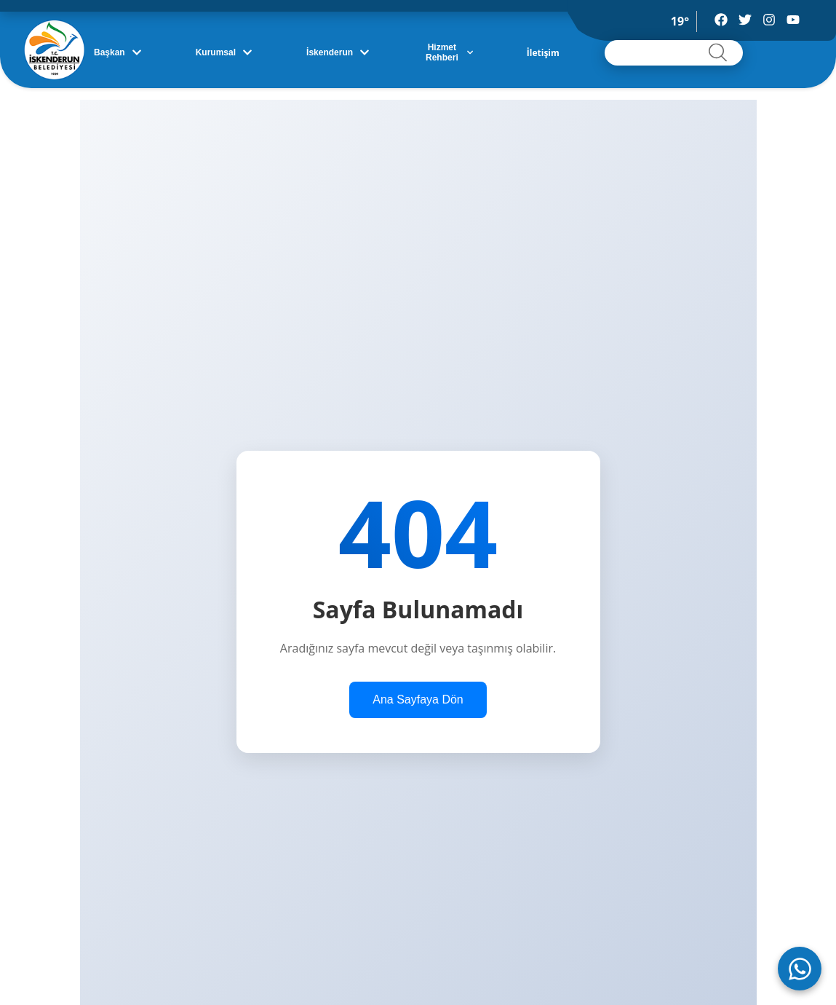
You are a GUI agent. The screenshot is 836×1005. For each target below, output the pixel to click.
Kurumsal (224, 52)
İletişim (543, 53)
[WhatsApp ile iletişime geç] (799, 968)
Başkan (118, 52)
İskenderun (338, 52)
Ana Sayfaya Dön (418, 699)
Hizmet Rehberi (449, 52)
